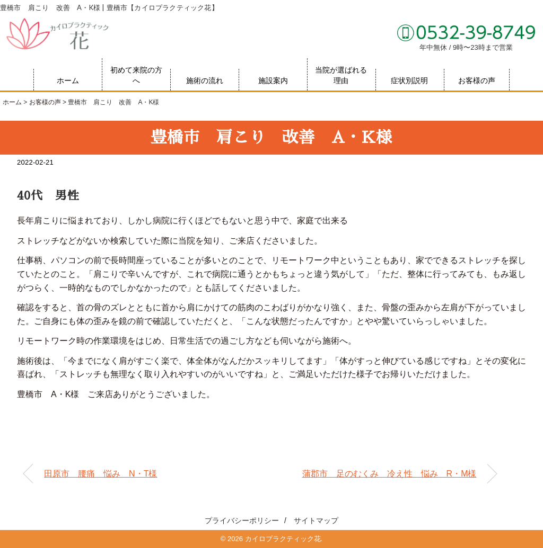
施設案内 (273, 80)
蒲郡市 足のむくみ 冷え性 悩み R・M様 (389, 473)
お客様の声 (476, 80)
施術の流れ (204, 80)
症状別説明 (409, 80)
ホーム (68, 80)
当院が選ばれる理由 (341, 75)
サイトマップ (316, 520)
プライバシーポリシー (242, 520)
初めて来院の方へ (136, 75)
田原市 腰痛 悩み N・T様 (100, 473)
